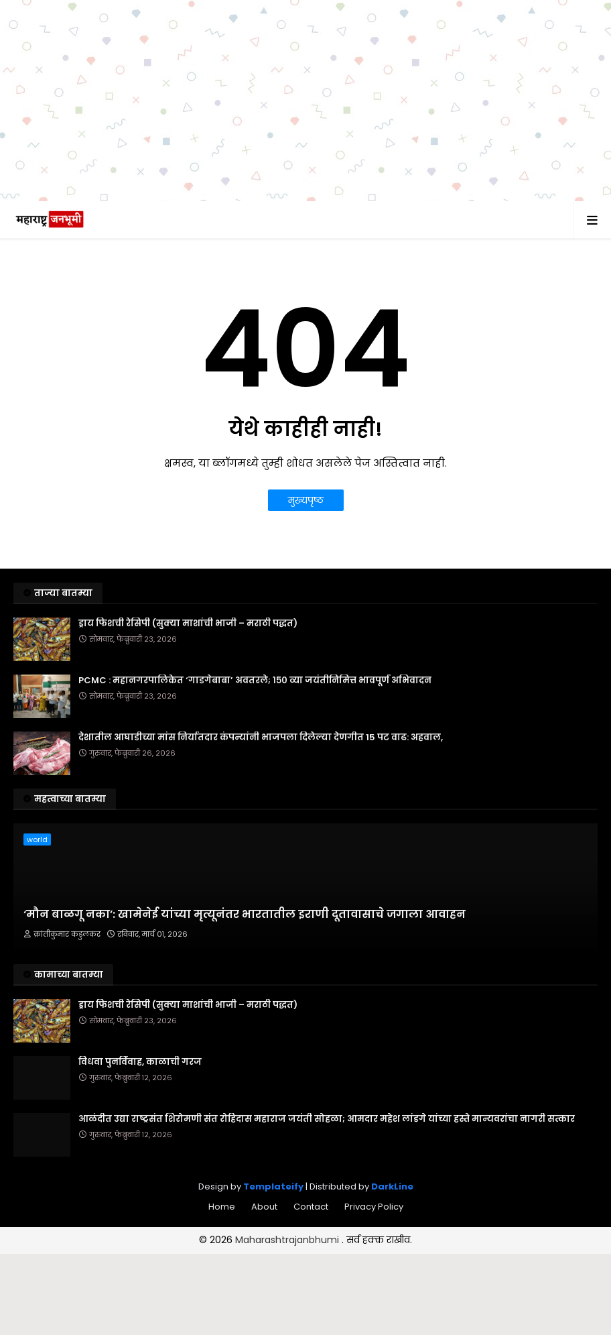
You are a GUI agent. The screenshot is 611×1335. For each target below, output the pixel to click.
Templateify (273, 1186)
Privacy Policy (373, 1206)
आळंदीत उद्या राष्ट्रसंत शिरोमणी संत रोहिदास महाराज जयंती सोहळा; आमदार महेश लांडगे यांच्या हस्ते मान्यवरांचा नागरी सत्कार (326, 1119)
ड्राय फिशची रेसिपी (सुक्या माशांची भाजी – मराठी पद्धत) (187, 624)
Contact (310, 1206)
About (264, 1206)
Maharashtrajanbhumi (288, 1239)
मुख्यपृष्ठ (306, 500)
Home (221, 1206)
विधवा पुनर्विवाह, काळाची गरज (140, 1062)
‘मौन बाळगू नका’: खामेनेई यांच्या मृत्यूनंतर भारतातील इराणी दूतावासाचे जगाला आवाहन (244, 914)
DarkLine (392, 1186)
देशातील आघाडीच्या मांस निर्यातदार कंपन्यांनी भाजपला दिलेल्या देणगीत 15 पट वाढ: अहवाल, (260, 738)
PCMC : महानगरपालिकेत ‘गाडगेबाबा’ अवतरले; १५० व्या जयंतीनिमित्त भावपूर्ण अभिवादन (254, 681)
